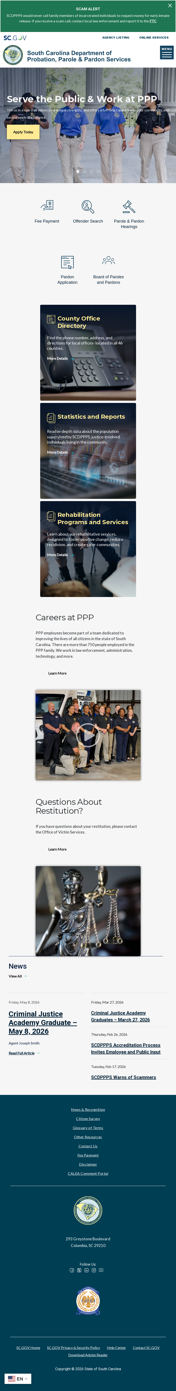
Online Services (154, 37)
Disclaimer (88, 1164)
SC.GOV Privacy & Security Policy (73, 1347)
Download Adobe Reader (88, 1355)
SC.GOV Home (28, 1347)
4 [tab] (98, 171)
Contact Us (88, 1146)
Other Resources (88, 1137)
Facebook (72, 1270)
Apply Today (23, 132)
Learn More (57, 673)
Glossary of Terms (88, 1127)
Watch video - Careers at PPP (88, 735)
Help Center (116, 1347)
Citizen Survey (88, 1118)
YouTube (101, 1270)
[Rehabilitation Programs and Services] (88, 549)
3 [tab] (91, 171)
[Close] (170, 5)
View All (15, 976)
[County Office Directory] (88, 353)
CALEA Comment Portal (88, 1173)
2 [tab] (84, 171)
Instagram (94, 1270)
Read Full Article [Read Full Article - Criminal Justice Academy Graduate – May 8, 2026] (21, 1053)
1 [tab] (77, 171)
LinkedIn (86, 1270)
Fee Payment (88, 1155)
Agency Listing (115, 37)
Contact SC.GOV (146, 1347)
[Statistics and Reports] (88, 451)
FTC (153, 21)
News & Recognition (88, 1109)
